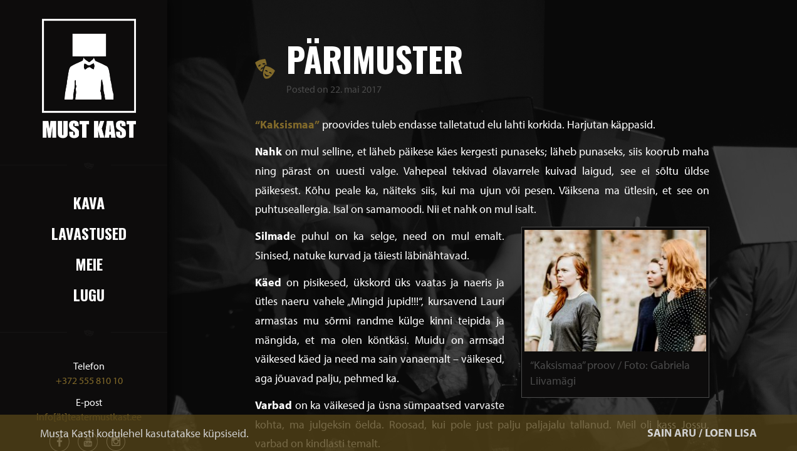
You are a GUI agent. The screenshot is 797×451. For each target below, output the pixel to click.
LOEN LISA (731, 432)
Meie (89, 263)
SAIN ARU (671, 432)
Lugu (89, 294)
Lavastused (89, 233)
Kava (89, 202)
